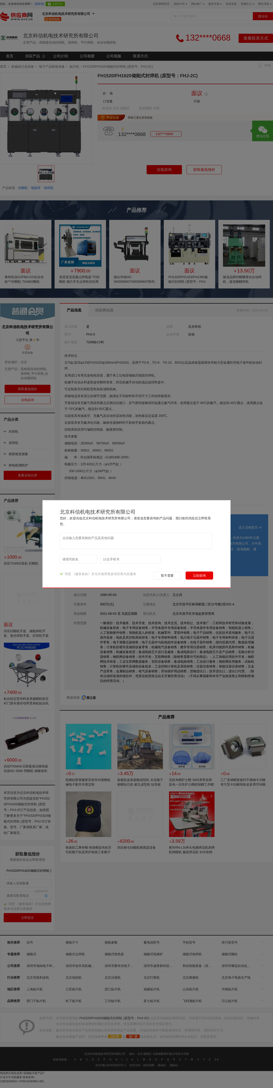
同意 (65, 574)
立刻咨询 (199, 575)
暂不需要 (167, 575)
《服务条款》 (81, 574)
